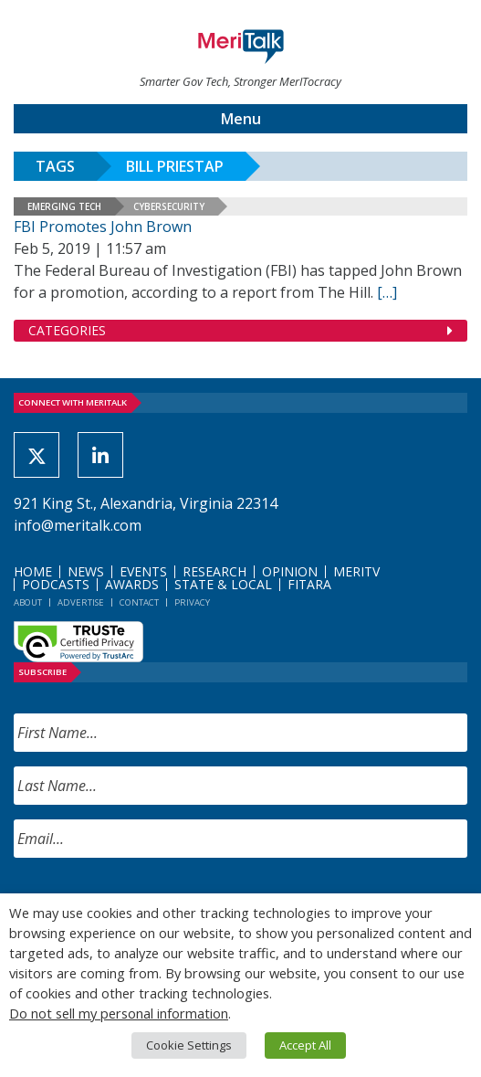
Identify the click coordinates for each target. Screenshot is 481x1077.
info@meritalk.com (77, 525)
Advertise (81, 602)
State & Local (223, 584)
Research (214, 571)
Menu (241, 119)
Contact (139, 602)
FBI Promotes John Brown (103, 226)
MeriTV (356, 571)
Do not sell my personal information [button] (118, 1013)
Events (143, 571)
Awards (132, 584)
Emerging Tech (64, 206)
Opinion (290, 571)
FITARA (309, 584)
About (28, 602)
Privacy (192, 602)
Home (33, 571)
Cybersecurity (168, 206)
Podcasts (55, 584)
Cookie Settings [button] (189, 1045)
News (86, 571)
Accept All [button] (305, 1045)
